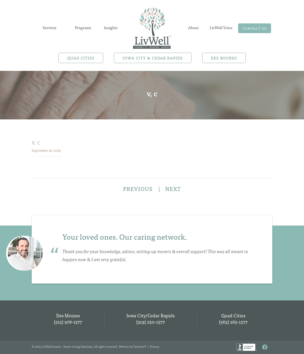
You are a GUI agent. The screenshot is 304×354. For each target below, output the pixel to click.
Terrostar (139, 346)
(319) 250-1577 (150, 321)
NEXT (173, 188)
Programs (83, 27)
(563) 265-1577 (233, 321)
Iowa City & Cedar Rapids (153, 58)
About (193, 27)
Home (152, 27)
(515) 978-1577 (68, 321)
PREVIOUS (138, 188)
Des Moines (224, 58)
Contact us (254, 28)
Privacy (154, 346)
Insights (111, 27)
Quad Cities (81, 58)
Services (49, 27)
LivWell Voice (221, 27)
